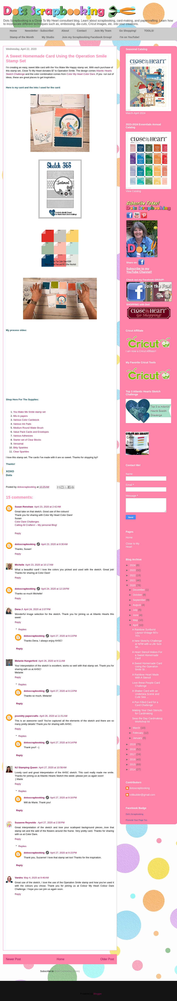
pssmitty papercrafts (26, 716)
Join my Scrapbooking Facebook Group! (87, 37)
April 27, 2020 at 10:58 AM (53, 767)
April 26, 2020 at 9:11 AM (51, 660)
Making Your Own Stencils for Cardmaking (147, 712)
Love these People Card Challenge (146, 684)
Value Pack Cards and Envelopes (31, 431)
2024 (133, 565)
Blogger (97, 993)
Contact (81, 30)
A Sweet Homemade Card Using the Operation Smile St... (147, 666)
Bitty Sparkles (20, 447)
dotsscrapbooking (25, 544)
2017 (133, 754)
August (137, 604)
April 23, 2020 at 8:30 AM (54, 544)
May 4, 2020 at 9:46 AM (36, 877)
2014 (133, 769)
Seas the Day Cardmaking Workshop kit (147, 720)
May (135, 620)
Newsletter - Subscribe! (39, 30)
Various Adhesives (23, 435)
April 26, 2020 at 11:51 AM (53, 716)
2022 (133, 575)
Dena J (19, 609)
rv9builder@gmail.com (142, 794)
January (138, 738)
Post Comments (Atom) (67, 971)
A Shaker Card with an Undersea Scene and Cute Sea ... (145, 694)
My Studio (48, 37)
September (139, 599)
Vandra (19, 877)
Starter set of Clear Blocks (27, 439)
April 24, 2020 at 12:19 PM (55, 588)
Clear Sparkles (21, 451)
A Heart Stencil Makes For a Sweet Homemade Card (147, 655)
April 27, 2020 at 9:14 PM (63, 742)
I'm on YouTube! (129, 37)
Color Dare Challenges (27, 521)
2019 (133, 744)
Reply (18, 533)
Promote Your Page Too (136, 820)
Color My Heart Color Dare (81, 74)
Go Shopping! (127, 30)
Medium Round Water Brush (28, 427)
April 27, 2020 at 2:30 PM (51, 822)
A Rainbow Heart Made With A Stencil (145, 676)
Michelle (19, 564)
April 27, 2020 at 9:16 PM (63, 797)
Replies (22, 629)
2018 (133, 749)
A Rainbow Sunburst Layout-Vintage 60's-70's (145, 632)
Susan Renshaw (24, 506)
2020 (133, 585)
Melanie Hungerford (26, 660)
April (136, 625)
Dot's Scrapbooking (134, 814)
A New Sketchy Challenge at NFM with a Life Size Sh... (147, 644)
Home (13, 30)
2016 (133, 759)
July (135, 609)
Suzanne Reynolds (26, 822)
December (139, 589)
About (65, 30)
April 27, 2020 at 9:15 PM (63, 852)
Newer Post (13, 959)
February (138, 732)
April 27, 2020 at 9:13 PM (63, 635)
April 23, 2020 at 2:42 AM (47, 506)
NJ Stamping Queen (26, 767)
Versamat (18, 443)
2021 (133, 580)
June (136, 615)
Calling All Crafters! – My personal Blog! (36, 525)
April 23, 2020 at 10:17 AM (39, 564)
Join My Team (102, 30)
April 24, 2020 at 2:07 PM (37, 609)
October (138, 594)
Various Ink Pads (22, 424)
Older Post (107, 959)
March (137, 727)
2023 (133, 570)
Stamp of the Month (22, 37)
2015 (133, 764)
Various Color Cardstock (26, 419)
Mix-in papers (20, 416)
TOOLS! (149, 30)
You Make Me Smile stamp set (29, 411)
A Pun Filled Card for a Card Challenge (145, 704)
